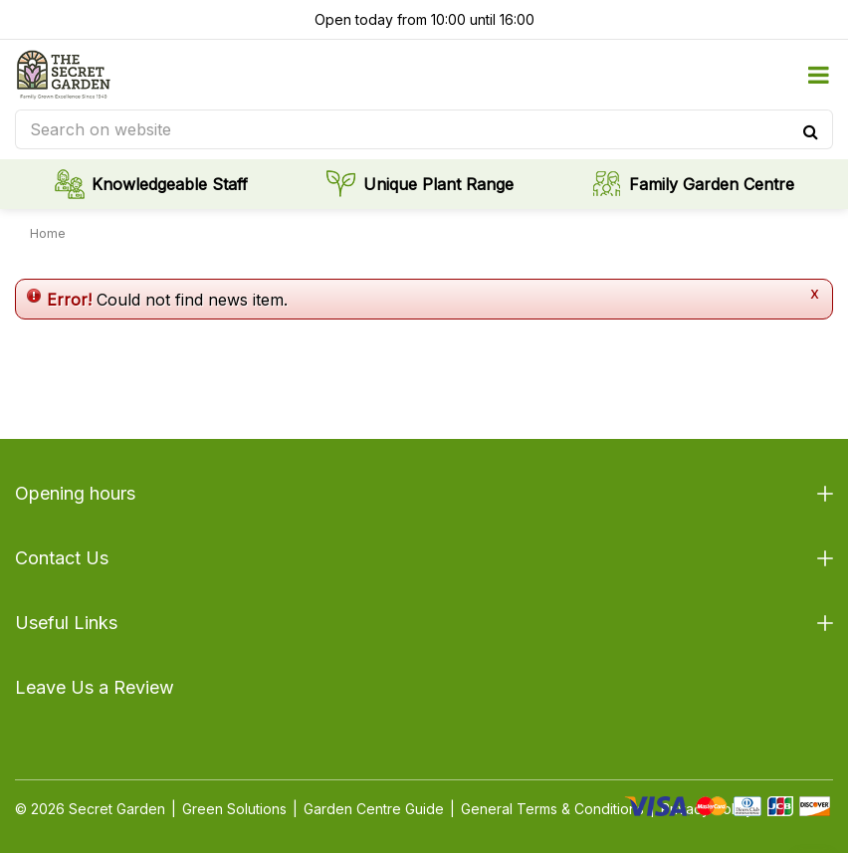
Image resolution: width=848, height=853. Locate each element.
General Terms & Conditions (552, 808)
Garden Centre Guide (374, 808)
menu (818, 75)
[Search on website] (424, 129)
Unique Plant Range (438, 184)
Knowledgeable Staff (170, 184)
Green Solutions (234, 808)
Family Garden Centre (711, 184)
